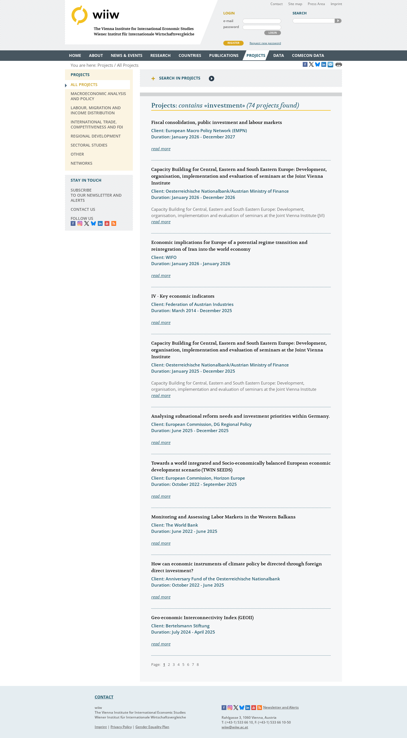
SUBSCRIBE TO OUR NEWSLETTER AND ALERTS (96, 195)
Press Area (316, 3)
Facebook (73, 223)
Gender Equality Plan (152, 726)
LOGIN (273, 33)
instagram (79, 223)
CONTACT (104, 697)
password (231, 26)
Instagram (230, 707)
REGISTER (233, 43)
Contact (276, 3)
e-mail (228, 20)
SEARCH (338, 21)
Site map (295, 3)
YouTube (107, 223)
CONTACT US (83, 209)
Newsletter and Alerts (281, 707)
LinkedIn (100, 223)
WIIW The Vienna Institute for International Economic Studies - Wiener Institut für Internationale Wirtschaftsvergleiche (141, 22)
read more (160, 148)
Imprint (336, 3)
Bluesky (93, 223)
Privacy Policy (121, 726)
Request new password (265, 43)
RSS (113, 223)
